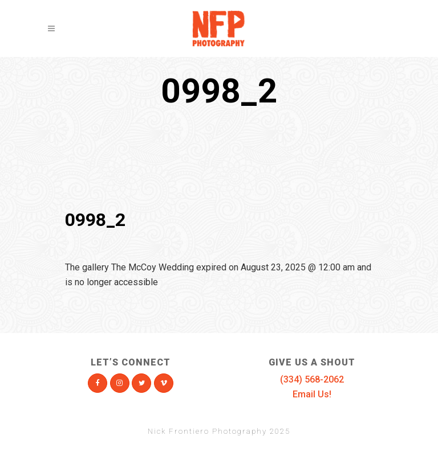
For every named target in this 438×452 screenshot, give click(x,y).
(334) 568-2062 (312, 379)
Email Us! (312, 394)
